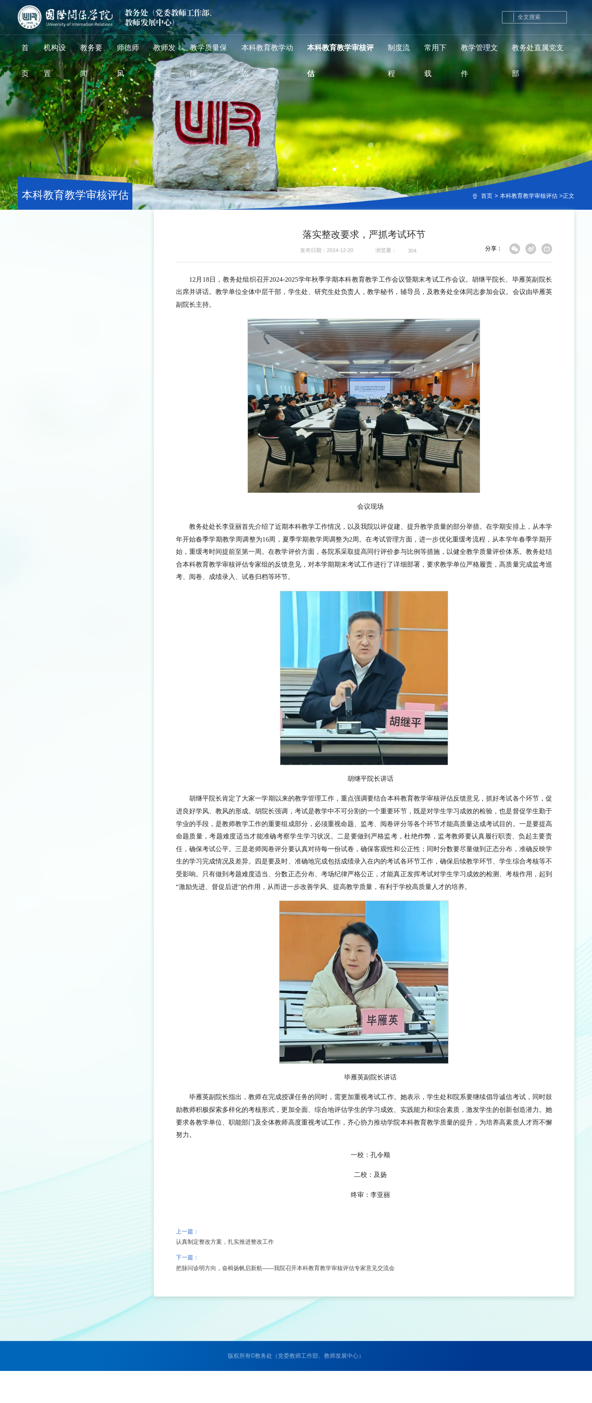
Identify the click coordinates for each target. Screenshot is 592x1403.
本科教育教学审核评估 (528, 195)
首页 (487, 195)
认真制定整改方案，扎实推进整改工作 (225, 1270)
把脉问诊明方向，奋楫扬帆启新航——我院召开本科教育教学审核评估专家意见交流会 (285, 1296)
